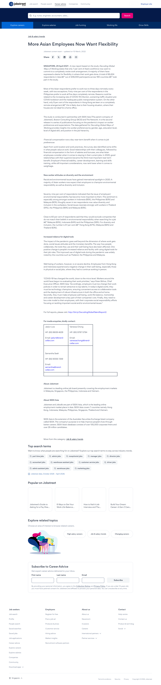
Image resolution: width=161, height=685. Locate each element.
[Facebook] (53, 57)
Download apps (15, 667)
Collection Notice (83, 586)
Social (120, 629)
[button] (15, 678)
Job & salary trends (36, 36)
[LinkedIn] (64, 57)
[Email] (76, 57)
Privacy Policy (99, 586)
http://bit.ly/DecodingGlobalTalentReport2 (87, 312)
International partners (90, 633)
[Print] (70, 57)
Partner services (88, 638)
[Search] (127, 15)
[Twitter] (58, 57)
